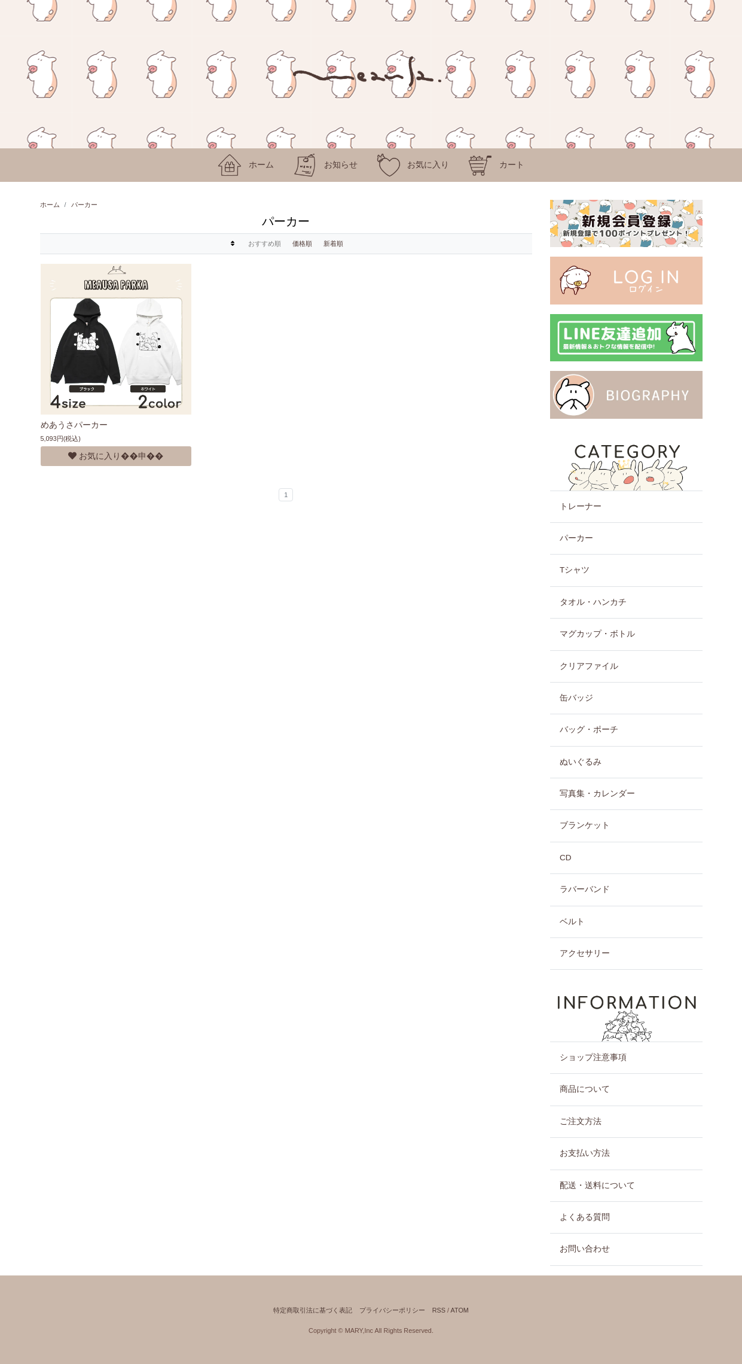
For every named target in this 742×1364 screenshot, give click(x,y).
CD (566, 857)
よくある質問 (585, 1217)
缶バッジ (576, 697)
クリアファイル (589, 666)
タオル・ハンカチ (593, 602)
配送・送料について (597, 1185)
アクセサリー (585, 953)
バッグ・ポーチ (589, 729)
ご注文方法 (580, 1121)
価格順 (302, 243)
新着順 (333, 243)
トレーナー (580, 506)
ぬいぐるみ (580, 761)
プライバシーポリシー (392, 1310)
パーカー (84, 204)
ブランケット (585, 825)
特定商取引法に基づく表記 (312, 1310)
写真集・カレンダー (597, 793)
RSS (438, 1310)
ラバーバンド (585, 889)
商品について (585, 1089)
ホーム (50, 204)
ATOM (459, 1310)
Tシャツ (575, 569)
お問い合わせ (585, 1248)
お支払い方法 (585, 1153)
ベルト (572, 921)
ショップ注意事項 (593, 1057)
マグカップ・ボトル (597, 633)
